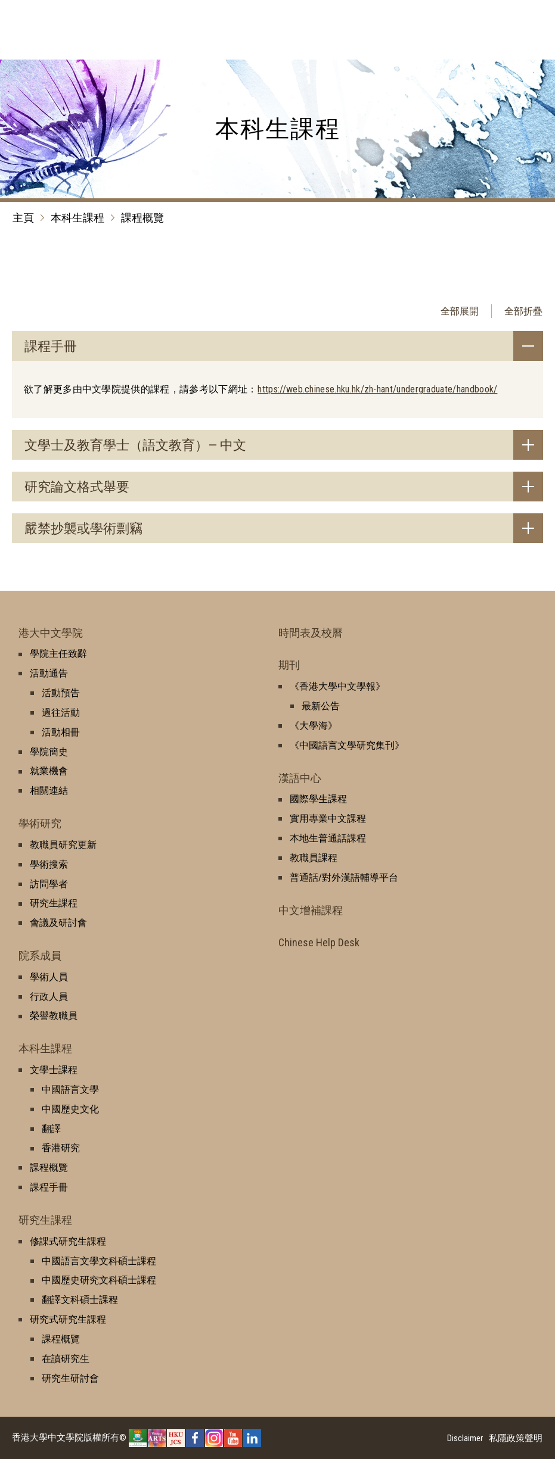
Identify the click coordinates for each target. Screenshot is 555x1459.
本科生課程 (77, 217)
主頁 (23, 217)
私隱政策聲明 (515, 1438)
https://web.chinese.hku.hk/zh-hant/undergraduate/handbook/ (377, 389)
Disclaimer (465, 1438)
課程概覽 (142, 217)
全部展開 (460, 311)
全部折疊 (523, 311)
